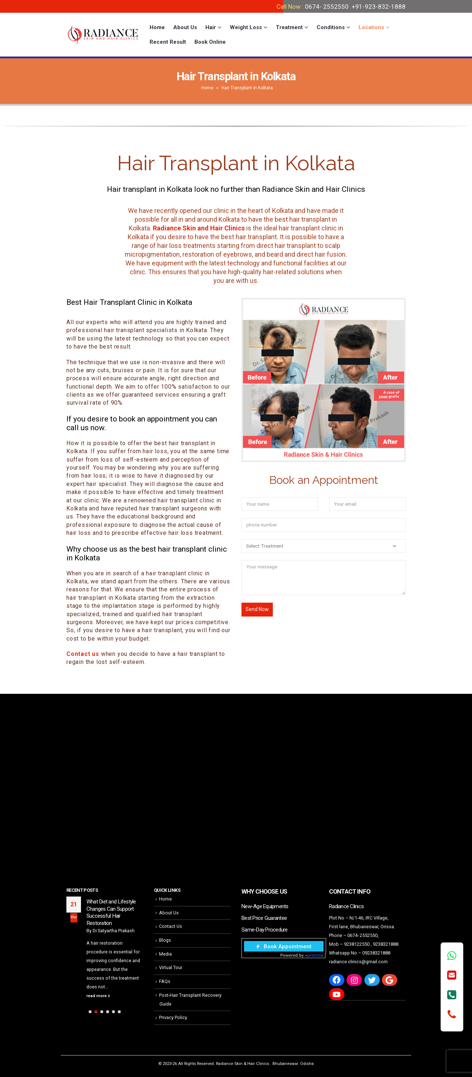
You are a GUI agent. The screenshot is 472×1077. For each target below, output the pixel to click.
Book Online (210, 42)
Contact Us (170, 926)
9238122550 (357, 944)
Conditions (331, 27)
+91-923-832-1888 (379, 6)
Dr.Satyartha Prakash (114, 930)
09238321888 (376, 953)
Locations (371, 27)
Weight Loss (246, 27)
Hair (210, 27)
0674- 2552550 (327, 6)
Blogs (165, 940)
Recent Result (168, 42)
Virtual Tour (170, 967)
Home (157, 27)
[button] (90, 1011)
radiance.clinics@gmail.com (358, 961)
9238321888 (385, 944)
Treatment (289, 27)
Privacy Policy (173, 1017)
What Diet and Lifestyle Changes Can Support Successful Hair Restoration (111, 912)
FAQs (164, 981)
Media (165, 954)
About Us (185, 27)
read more (98, 995)
